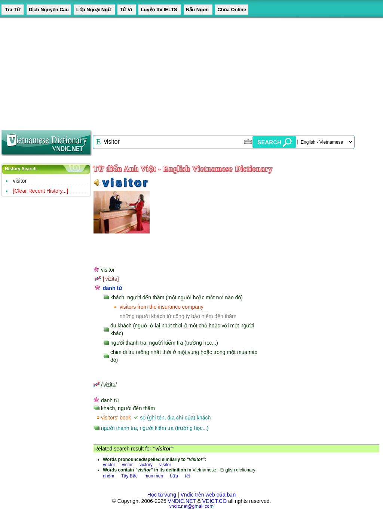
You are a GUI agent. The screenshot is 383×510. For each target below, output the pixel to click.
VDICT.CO (214, 501)
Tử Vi (126, 9)
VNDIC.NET (182, 501)
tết (187, 476)
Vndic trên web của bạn (208, 495)
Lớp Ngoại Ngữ (94, 9)
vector (109, 464)
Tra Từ (12, 9)
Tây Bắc (129, 476)
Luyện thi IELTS (159, 9)
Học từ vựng (161, 495)
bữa (174, 476)
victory (146, 464)
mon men (153, 476)
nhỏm (108, 476)
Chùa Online (231, 9)
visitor (20, 181)
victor (127, 464)
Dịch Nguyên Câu (49, 9)
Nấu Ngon (198, 9)
